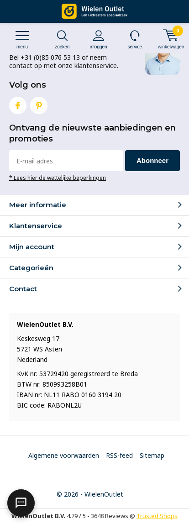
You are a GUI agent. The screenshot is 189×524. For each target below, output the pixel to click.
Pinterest (38, 103)
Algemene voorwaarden (63, 455)
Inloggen (99, 39)
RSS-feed (119, 455)
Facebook (17, 103)
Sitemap (152, 455)
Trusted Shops (157, 516)
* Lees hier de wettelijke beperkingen (57, 177)
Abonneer (152, 160)
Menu (22, 39)
